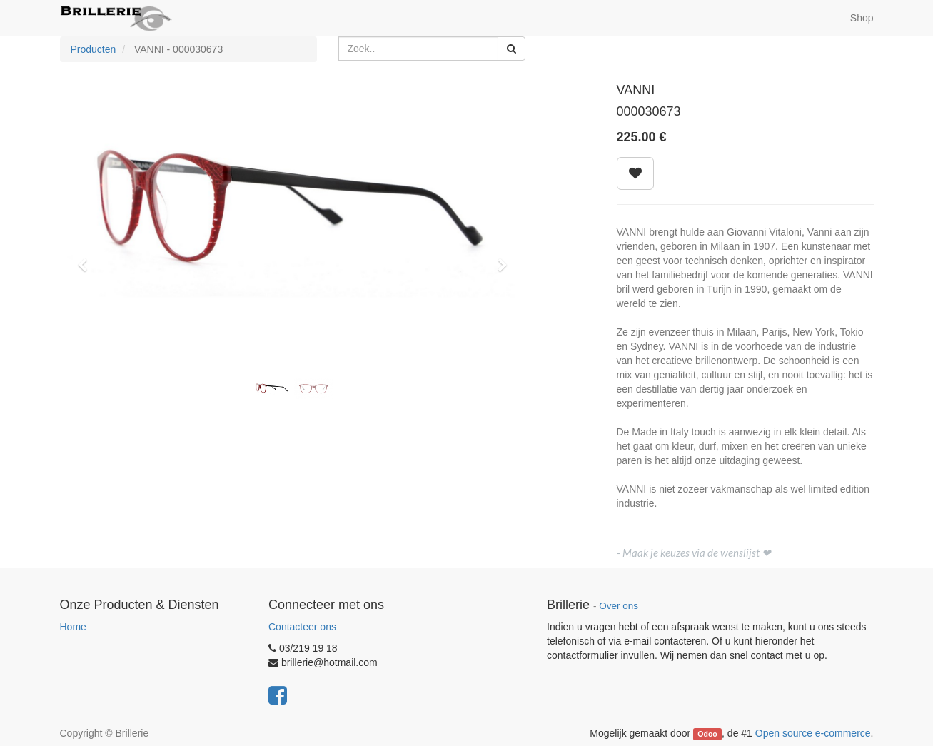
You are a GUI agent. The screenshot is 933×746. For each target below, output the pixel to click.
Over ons (618, 605)
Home (73, 626)
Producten (93, 49)
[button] (88, 258)
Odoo (707, 734)
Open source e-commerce (813, 733)
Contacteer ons (302, 626)
